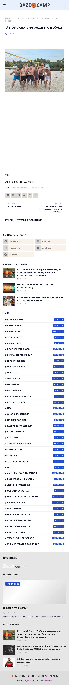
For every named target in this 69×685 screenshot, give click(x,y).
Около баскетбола (20, 187)
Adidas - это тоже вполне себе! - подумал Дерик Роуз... (39, 660)
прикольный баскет (35, 526)
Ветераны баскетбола (35, 355)
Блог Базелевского (35, 349)
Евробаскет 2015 (35, 360)
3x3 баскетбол (35, 319)
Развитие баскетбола (35, 425)
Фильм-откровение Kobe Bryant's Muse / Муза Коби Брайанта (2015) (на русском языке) (41, 647)
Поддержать (18, 676)
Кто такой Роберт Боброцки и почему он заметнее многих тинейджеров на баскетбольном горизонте (39, 272)
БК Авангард (35, 343)
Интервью (35, 384)
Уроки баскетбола (35, 461)
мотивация (35, 508)
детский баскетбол (35, 485)
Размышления (35, 431)
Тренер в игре (30, 18)
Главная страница (13, 18)
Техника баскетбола (35, 443)
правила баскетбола (35, 520)
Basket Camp (35, 325)
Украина (35, 455)
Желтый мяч (35, 378)
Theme (49, 680)
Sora (29, 680)
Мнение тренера (35, 402)
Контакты (54, 676)
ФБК (35, 467)
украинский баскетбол (35, 538)
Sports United (35, 337)
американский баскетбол (35, 473)
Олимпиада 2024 (35, 420)
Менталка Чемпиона (35, 396)
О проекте (42, 676)
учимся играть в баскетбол (35, 544)
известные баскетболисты (35, 496)
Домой (31, 676)
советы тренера (35, 532)
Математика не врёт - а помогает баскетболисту (35, 286)
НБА (35, 408)
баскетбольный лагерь (35, 479)
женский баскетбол (35, 490)
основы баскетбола (35, 514)
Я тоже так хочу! (15, 608)
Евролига (35, 372)
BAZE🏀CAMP (34, 5)
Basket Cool (35, 331)
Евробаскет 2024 (35, 366)
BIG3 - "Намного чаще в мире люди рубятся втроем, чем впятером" (40, 299)
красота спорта (35, 502)
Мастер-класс (35, 390)
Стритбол (35, 437)
